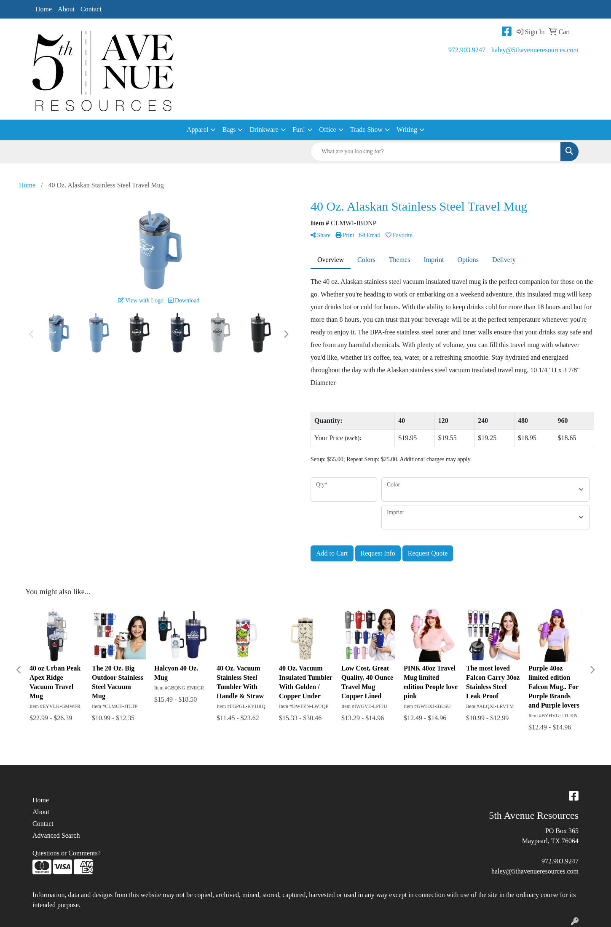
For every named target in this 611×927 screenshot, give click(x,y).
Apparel (198, 129)
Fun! (298, 129)
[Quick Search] (436, 151)
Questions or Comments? (66, 853)
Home (43, 9)
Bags (229, 129)
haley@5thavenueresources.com (535, 49)
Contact (91, 9)
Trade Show (366, 129)
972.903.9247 (466, 49)
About (66, 9)
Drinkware (263, 129)
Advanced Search (56, 835)
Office (327, 129)
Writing (407, 129)
